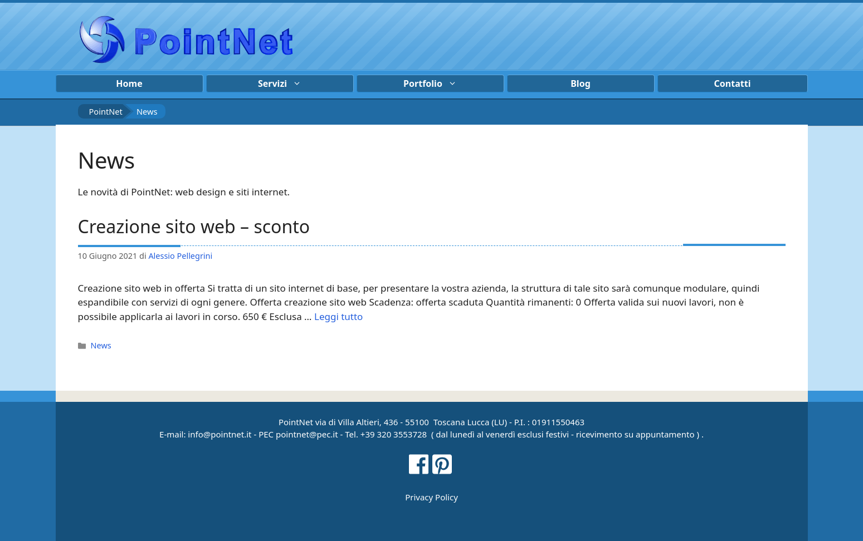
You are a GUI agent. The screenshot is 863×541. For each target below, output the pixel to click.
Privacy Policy (431, 497)
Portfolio (435, 83)
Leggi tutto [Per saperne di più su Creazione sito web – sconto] (338, 316)
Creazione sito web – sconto (194, 226)
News (101, 345)
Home (129, 83)
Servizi (285, 83)
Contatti (732, 83)
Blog (581, 83)
